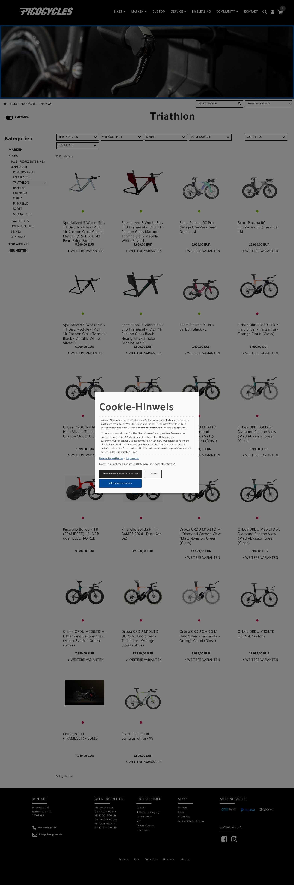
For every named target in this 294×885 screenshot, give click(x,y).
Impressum (132, 458)
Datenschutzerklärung (111, 458)
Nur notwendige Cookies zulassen (120, 474)
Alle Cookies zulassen (120, 483)
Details (153, 474)
